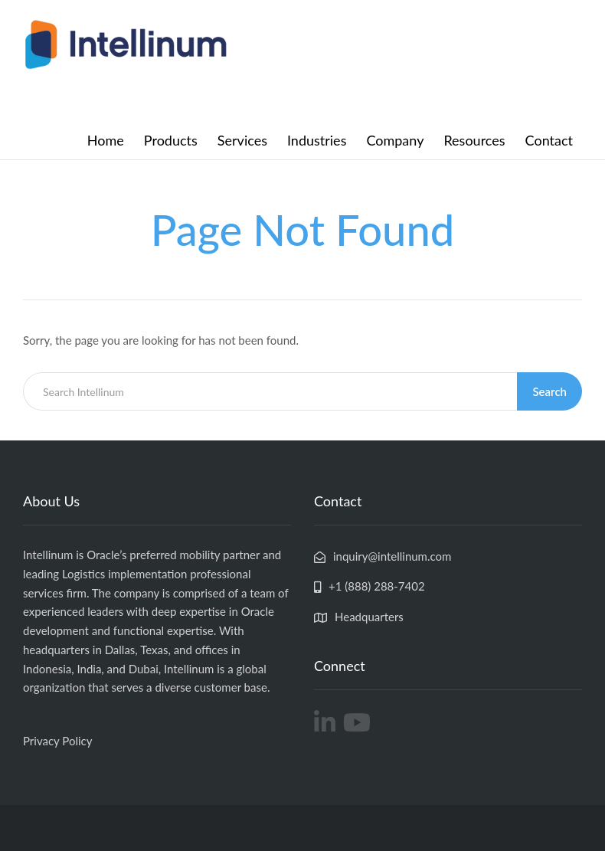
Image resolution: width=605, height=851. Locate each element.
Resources (474, 140)
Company (395, 140)
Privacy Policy (57, 741)
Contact (549, 140)
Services (242, 140)
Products (171, 140)
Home (105, 140)
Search (549, 391)
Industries (316, 140)
